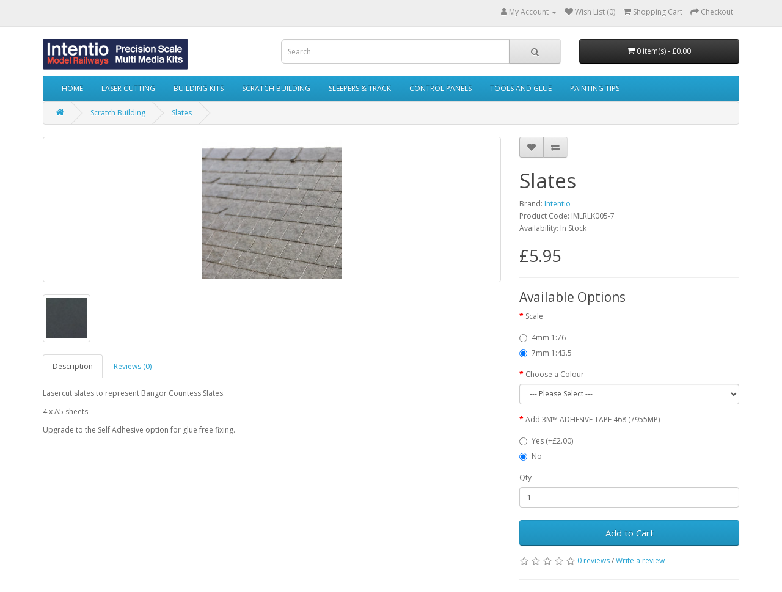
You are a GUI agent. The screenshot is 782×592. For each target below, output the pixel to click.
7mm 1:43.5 (545, 353)
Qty (525, 477)
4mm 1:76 (542, 337)
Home (72, 88)
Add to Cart (629, 533)
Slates (182, 113)
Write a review (640, 560)
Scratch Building (276, 88)
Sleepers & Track (360, 88)
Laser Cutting (128, 88)
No (530, 456)
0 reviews (593, 560)
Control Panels (440, 88)
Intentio (557, 204)
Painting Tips (594, 88)
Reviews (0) (133, 366)
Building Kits (199, 88)
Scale (534, 316)
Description (73, 366)
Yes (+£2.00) (546, 441)
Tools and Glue (521, 88)
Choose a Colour (554, 374)
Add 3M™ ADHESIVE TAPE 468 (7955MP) (592, 419)
